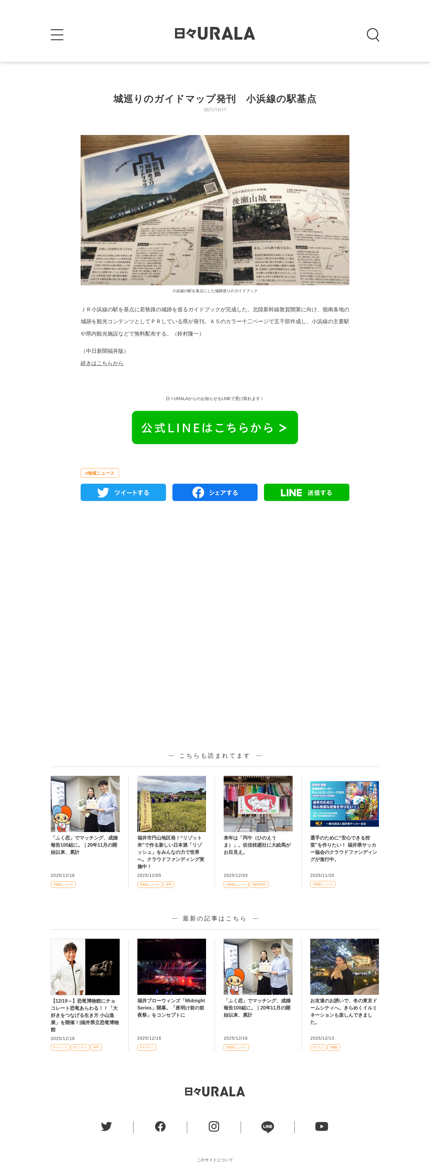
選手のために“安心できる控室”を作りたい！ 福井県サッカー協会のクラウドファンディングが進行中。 (343, 848)
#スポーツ (147, 1047)
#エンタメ (80, 1047)
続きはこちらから (102, 363)
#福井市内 (259, 884)
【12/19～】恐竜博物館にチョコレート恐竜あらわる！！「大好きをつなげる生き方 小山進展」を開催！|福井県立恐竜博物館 (85, 1015)
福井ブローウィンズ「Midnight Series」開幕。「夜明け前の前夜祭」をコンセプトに (171, 1008)
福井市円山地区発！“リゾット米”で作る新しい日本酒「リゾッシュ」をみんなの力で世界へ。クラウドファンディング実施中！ (170, 852)
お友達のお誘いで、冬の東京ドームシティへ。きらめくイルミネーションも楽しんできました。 (343, 1011)
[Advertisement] (215, 574)
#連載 (334, 1047)
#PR (168, 884)
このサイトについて (215, 1160)
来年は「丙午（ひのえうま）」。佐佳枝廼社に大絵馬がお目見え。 (257, 845)
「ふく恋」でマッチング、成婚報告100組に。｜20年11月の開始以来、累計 (84, 845)
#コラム (318, 1047)
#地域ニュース (99, 473)
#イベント (60, 1047)
